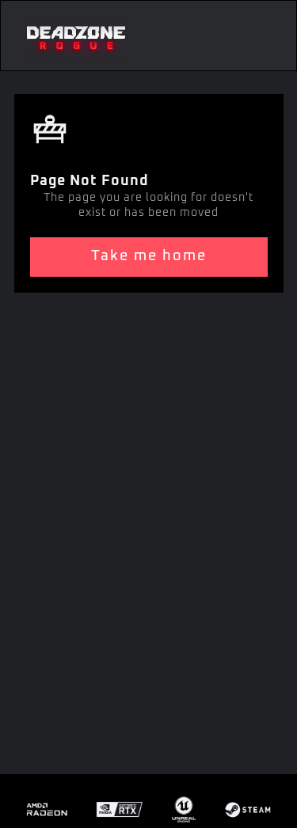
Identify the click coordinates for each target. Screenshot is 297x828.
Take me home (149, 256)
